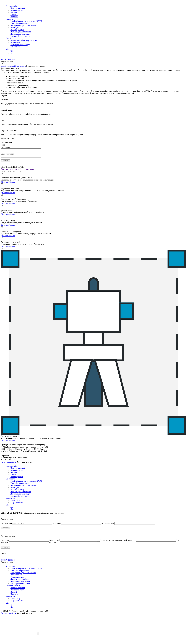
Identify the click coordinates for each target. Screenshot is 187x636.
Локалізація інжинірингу (20, 32)
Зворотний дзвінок (24, 462)
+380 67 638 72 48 (8, 59)
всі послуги (10, 566)
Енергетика (15, 47)
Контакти (14, 15)
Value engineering (17, 30)
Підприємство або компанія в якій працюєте (118, 540)
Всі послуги (10, 479)
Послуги (9, 19)
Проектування (16, 27)
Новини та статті (17, 10)
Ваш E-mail (5, 147)
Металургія (15, 42)
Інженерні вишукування (20, 36)
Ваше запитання (7, 154)
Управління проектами (19, 23)
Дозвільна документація (20, 34)
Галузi (8, 38)
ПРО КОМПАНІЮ (13, 586)
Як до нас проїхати (8, 462)
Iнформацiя (10, 498)
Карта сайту (15, 500)
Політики (14, 17)
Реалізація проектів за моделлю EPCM (26, 21)
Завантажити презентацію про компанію (17, 169)
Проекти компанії (17, 8)
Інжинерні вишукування (20, 583)
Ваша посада (54, 540)
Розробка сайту (16, 502)
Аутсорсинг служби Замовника (23, 25)
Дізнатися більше (8, 182)
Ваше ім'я (5, 540)
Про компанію (11, 6)
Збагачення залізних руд (20, 45)
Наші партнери (16, 477)
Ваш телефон (6, 143)
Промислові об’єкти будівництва (23, 40)
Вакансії (13, 12)
